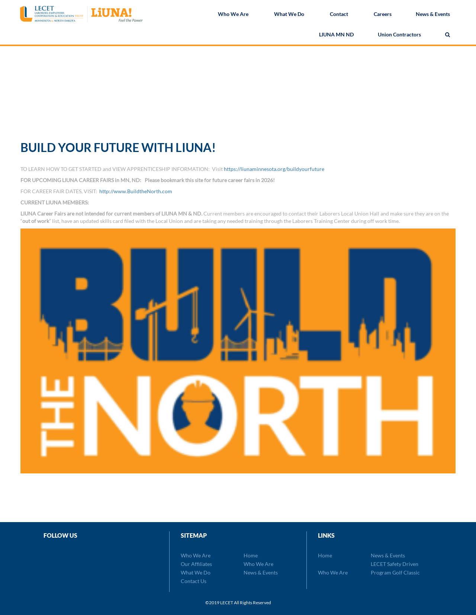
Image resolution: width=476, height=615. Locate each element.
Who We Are (233, 15)
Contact (339, 15)
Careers (383, 15)
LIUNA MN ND (336, 35)
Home (251, 555)
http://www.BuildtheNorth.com (135, 191)
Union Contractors (399, 35)
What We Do (289, 15)
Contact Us (193, 581)
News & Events (433, 15)
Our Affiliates (196, 564)
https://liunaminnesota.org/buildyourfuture (274, 169)
